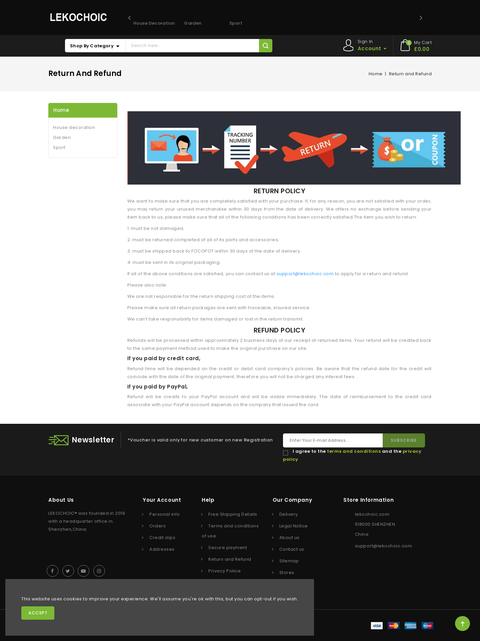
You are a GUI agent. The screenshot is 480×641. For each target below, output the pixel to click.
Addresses (162, 549)
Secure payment (227, 547)
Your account (162, 499)
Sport (235, 23)
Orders (157, 526)
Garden (192, 23)
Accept (37, 613)
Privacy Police (224, 571)
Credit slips (162, 537)
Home (61, 110)
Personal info (164, 514)
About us (289, 537)
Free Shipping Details (232, 514)
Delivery (288, 514)
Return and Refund (229, 559)
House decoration (152, 23)
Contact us (291, 549)
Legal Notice (293, 526)
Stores (286, 572)
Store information (368, 499)
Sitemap (289, 561)
